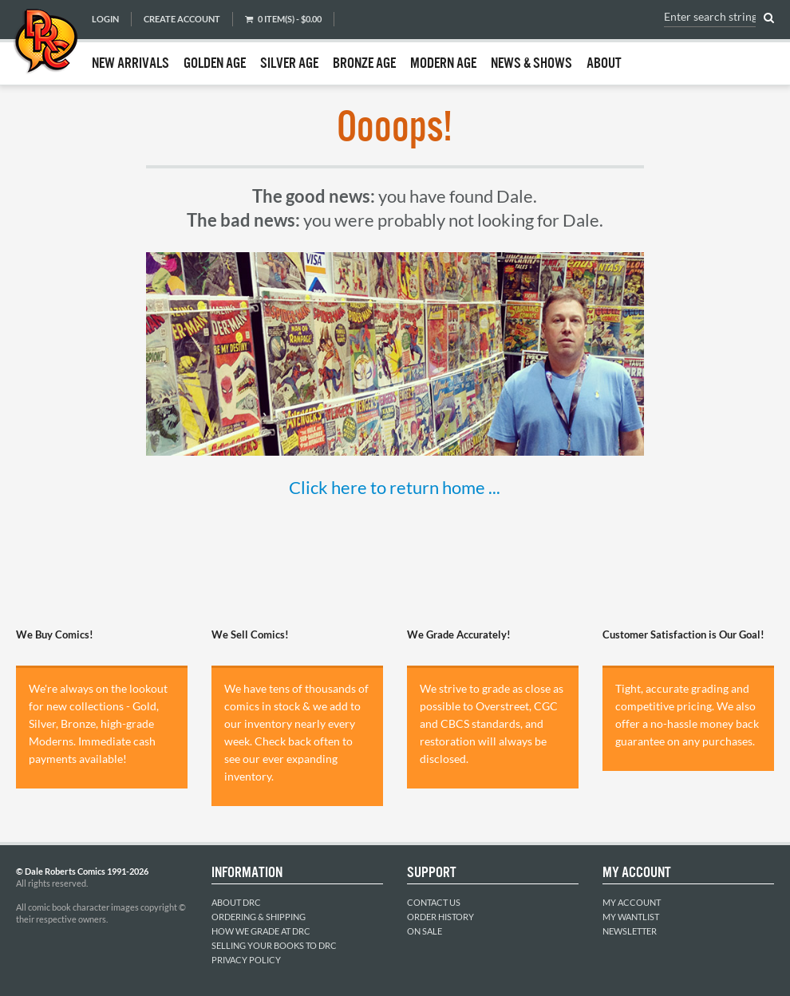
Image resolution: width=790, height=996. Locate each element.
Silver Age (289, 64)
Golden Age (215, 64)
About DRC (236, 902)
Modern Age (443, 64)
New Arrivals (130, 64)
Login (105, 19)
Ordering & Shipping (258, 916)
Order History (440, 916)
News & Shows (531, 64)
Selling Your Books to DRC (274, 945)
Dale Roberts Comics (45, 42)
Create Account (182, 19)
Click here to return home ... (394, 487)
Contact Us (433, 902)
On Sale (424, 931)
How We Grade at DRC (260, 931)
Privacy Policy (246, 960)
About (604, 64)
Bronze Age (364, 64)
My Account (631, 902)
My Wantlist (630, 916)
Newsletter (629, 931)
